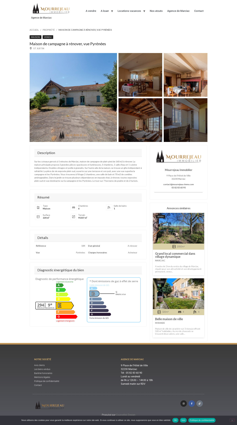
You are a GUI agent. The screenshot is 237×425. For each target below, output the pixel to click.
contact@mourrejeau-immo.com (178, 184)
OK (175, 420)
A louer (105, 11)
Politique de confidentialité (202, 420)
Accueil (34, 30)
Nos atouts (156, 11)
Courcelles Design (125, 414)
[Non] (232, 420)
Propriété (49, 30)
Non (183, 420)
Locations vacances (129, 11)
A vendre (91, 11)
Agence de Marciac (178, 11)
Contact (199, 11)
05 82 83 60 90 (179, 187)
